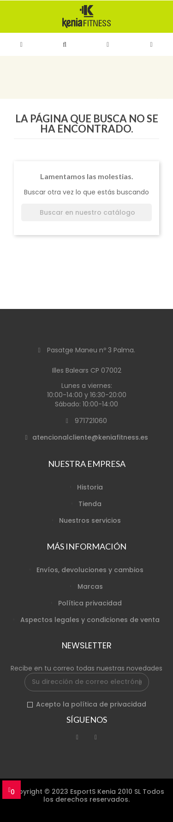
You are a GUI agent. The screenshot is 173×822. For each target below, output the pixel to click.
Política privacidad (90, 603)
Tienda (89, 503)
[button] (64, 44)
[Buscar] (86, 212)
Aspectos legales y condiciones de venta (90, 619)
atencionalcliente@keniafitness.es (90, 437)
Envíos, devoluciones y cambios (89, 569)
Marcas (90, 586)
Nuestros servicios (90, 520)
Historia (90, 487)
